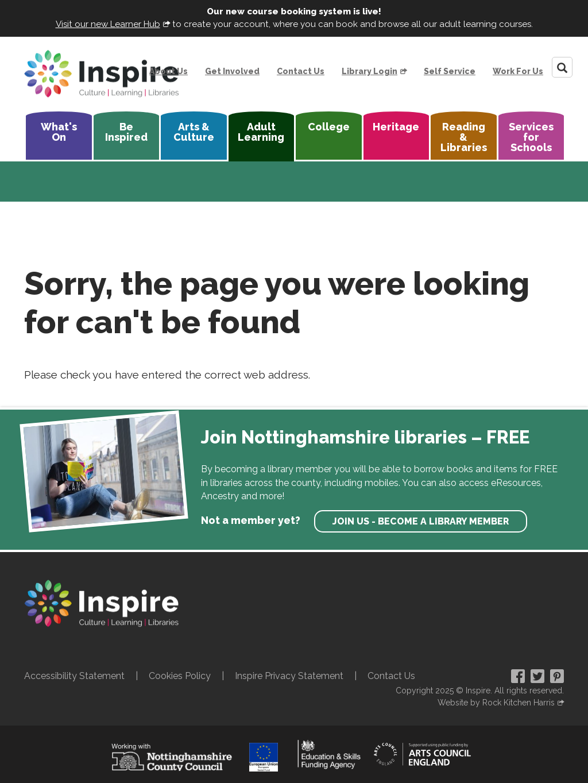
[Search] (562, 67)
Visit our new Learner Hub (108, 24)
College (329, 127)
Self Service (449, 71)
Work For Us (518, 71)
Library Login (369, 71)
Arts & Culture (193, 132)
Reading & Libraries (463, 137)
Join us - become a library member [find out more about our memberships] (420, 521)
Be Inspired (126, 132)
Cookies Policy (180, 675)
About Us (168, 71)
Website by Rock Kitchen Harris (496, 702)
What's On (59, 132)
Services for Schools (531, 137)
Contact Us (300, 71)
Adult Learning (261, 132)
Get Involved (232, 71)
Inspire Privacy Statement (289, 675)
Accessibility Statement (74, 675)
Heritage (396, 127)
